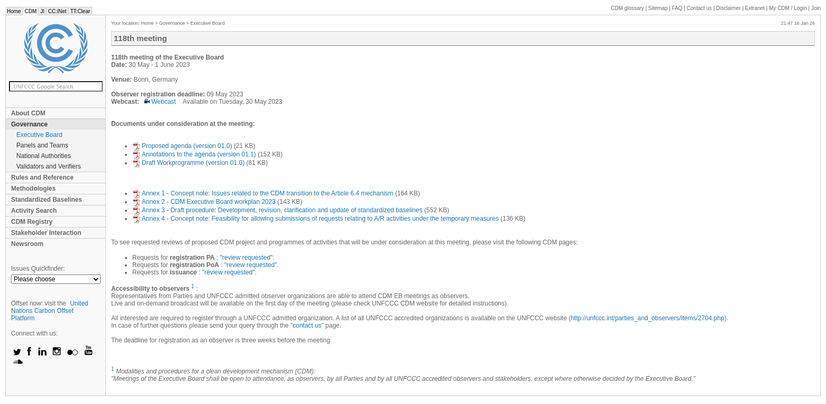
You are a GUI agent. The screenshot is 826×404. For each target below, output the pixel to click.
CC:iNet (57, 11)
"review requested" (246, 257)
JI (42, 11)
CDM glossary (627, 8)
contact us (306, 325)
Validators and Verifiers (48, 166)
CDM (31, 11)
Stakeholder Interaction (46, 233)
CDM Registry (32, 221)
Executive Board (39, 135)
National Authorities (43, 156)
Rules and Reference (42, 177)
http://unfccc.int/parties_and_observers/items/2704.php (647, 318)
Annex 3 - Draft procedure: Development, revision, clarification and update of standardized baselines (277, 210)
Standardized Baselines (46, 199)
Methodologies (33, 188)
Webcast (160, 101)
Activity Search (34, 210)
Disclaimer (728, 8)
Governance (29, 124)
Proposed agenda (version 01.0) (182, 146)
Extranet (754, 8)
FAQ (677, 8)
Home (14, 11)
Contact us (699, 8)
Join (816, 8)
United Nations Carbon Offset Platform (49, 311)
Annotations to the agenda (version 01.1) (194, 154)
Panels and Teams (42, 145)
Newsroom (27, 244)
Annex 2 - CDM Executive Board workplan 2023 (204, 201)
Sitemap (658, 8)
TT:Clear (80, 11)
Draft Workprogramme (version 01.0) (188, 162)
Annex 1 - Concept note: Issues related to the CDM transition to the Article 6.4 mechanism (263, 193)
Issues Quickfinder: (38, 268)
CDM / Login (788, 8)
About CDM (28, 113)
